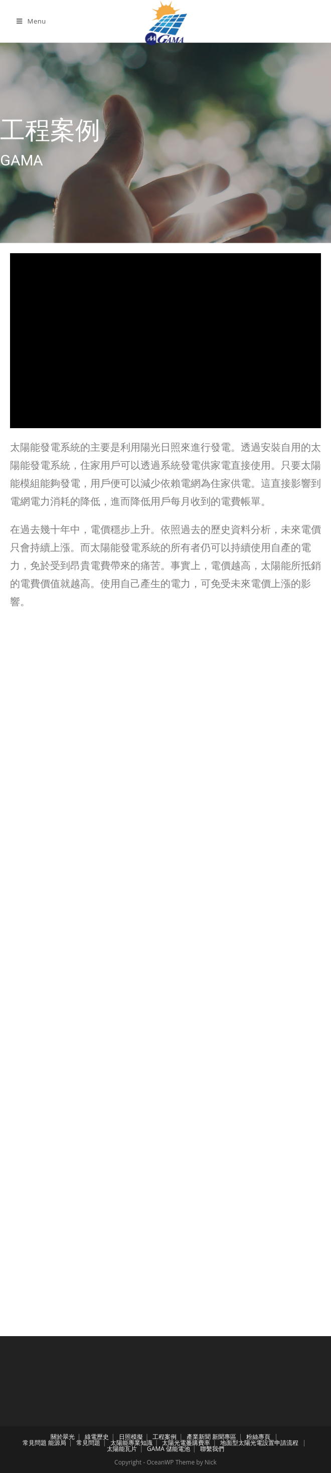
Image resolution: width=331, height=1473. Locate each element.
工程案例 (164, 1436)
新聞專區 (224, 1436)
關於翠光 (63, 1436)
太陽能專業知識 (131, 1442)
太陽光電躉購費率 (186, 1442)
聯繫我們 (212, 1448)
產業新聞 (199, 1436)
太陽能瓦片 (122, 1448)
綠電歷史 (97, 1436)
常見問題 (35, 1442)
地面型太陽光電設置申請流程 (259, 1442)
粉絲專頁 (258, 1436)
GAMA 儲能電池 (168, 1448)
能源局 (57, 1442)
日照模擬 (131, 1436)
